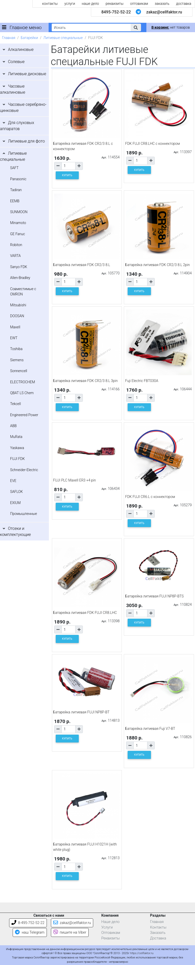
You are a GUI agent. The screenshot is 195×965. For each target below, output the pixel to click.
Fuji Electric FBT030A (141, 381)
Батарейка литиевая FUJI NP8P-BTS (154, 596)
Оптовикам (110, 933)
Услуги (107, 927)
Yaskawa (17, 448)
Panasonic (18, 179)
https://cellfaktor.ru (141, 953)
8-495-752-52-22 (28, 923)
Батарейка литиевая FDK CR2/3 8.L (81, 265)
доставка (183, 4)
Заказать (158, 933)
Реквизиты (110, 938)
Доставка (158, 938)
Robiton (16, 245)
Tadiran (16, 190)
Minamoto (18, 223)
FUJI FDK (17, 459)
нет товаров (170, 27)
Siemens (17, 360)
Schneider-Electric (24, 470)
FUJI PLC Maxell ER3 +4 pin (74, 480)
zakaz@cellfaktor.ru (164, 12)
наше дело (90, 4)
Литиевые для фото (26, 141)
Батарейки (29, 38)
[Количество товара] (68, 166)
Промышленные (23, 514)
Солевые (16, 61)
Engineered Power (24, 415)
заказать (162, 4)
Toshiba (16, 349)
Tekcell (15, 404)
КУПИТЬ (67, 175)
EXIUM (15, 503)
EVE (13, 481)
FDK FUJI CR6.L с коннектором (150, 497)
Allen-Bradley (20, 278)
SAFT (14, 168)
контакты (50, 4)
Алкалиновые (20, 49)
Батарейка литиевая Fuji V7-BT (150, 729)
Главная (8, 38)
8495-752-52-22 (116, 12)
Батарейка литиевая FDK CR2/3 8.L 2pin (157, 265)
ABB (13, 426)
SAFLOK (16, 492)
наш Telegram (29, 932)
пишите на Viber (69, 932)
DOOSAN (17, 316)
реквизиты (114, 4)
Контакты (158, 927)
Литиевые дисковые (27, 73)
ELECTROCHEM (22, 382)
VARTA (15, 256)
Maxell (15, 327)
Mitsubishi (18, 305)
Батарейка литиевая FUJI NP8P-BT (81, 712)
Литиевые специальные (63, 38)
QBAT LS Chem (22, 393)
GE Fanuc (17, 234)
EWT (13, 338)
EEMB (14, 201)
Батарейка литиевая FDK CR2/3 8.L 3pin (85, 381)
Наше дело (110, 922)
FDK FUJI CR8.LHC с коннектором (152, 144)
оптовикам (139, 4)
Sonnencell (18, 371)
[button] (135, 27)
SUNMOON (18, 212)
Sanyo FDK (18, 267)
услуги (69, 4)
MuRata (16, 437)
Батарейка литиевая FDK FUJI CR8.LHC (85, 613)
